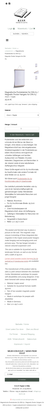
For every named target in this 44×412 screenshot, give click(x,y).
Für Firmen (14, 334)
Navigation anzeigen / (7, 40)
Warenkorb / (26, 28)
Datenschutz (31, 339)
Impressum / (22, 344)
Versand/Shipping (27, 334)
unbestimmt (9, 51)
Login (11, 28)
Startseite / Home (22, 324)
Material (7, 110)
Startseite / (10, 48)
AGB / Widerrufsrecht (16, 339)
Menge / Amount (11, 124)
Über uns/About (32, 329)
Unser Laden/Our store (14, 329)
